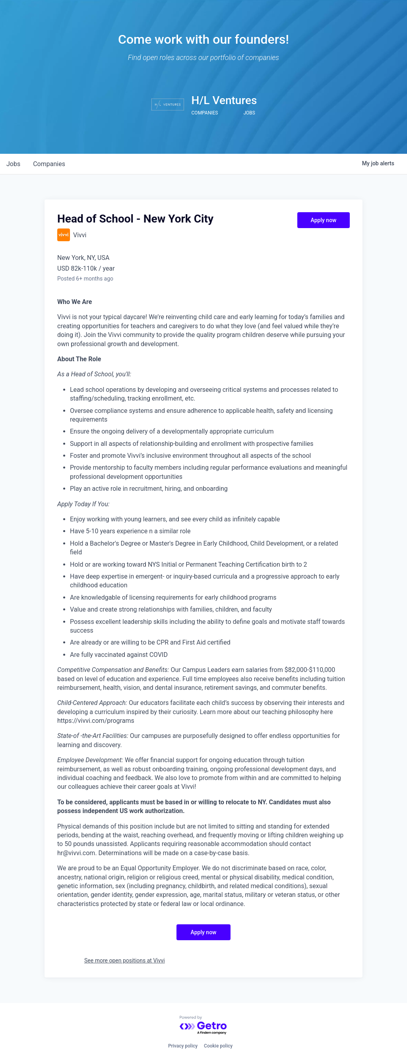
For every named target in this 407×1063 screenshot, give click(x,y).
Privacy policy (183, 1046)
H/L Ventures (224, 100)
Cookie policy (218, 1046)
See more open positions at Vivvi (124, 960)
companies (49, 164)
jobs (13, 164)
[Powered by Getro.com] (203, 1025)
